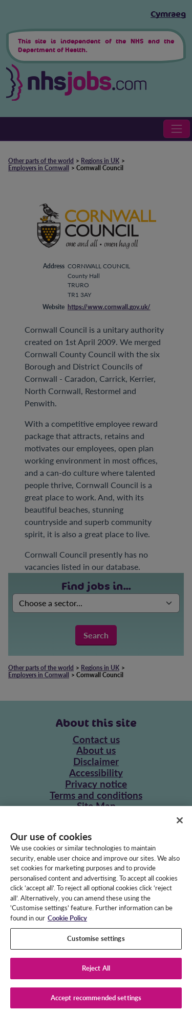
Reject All (96, 972)
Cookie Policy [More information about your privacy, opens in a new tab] (67, 922)
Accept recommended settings (96, 1002)
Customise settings (95, 943)
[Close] (179, 825)
